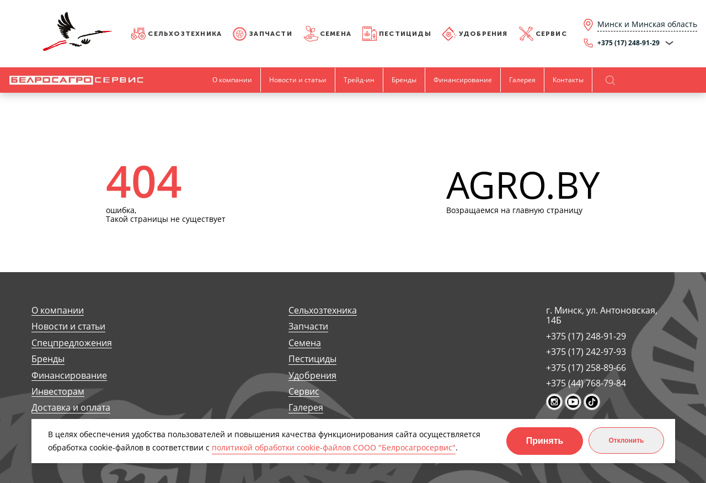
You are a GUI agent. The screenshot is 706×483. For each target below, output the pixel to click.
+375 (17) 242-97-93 (586, 352)
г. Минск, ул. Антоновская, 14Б (601, 315)
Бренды (404, 79)
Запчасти (270, 34)
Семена (335, 34)
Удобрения (483, 34)
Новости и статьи (298, 79)
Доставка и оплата (70, 407)
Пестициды (405, 34)
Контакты (568, 79)
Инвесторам (57, 391)
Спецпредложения (71, 343)
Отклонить (626, 440)
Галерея (522, 79)
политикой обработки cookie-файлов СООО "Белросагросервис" (334, 447)
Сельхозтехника (185, 34)
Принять (545, 440)
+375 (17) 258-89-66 (586, 368)
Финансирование (463, 79)
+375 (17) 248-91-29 (586, 336)
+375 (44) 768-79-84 (586, 383)
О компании (232, 79)
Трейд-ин (359, 79)
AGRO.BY (523, 185)
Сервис (551, 34)
